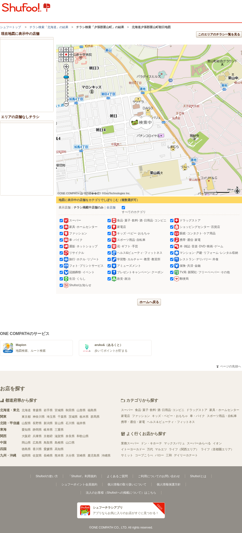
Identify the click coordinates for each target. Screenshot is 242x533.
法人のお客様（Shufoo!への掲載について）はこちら (121, 492)
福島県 (92, 410)
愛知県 (26, 429)
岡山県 (26, 442)
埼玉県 (51, 416)
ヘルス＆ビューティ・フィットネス (171, 422)
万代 (150, 449)
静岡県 (37, 429)
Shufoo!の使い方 (47, 476)
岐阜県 (48, 429)
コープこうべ (144, 455)
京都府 (48, 436)
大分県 (70, 455)
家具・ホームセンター (224, 410)
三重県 (59, 429)
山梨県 (26, 423)
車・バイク (197, 416)
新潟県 (48, 423)
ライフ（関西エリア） (184, 449)
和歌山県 (83, 436)
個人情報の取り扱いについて (127, 484)
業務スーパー (130, 443)
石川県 (70, 423)
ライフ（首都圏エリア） (217, 449)
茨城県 (73, 416)
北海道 (26, 410)
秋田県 (70, 410)
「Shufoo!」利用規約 (82, 476)
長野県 (37, 423)
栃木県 (84, 416)
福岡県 (26, 455)
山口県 (70, 442)
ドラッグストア (196, 410)
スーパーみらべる (199, 443)
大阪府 (26, 436)
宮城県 (59, 410)
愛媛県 (48, 449)
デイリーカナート (186, 455)
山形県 (81, 410)
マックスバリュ (174, 443)
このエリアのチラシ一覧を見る (219, 34)
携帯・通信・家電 (133, 422)
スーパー (127, 410)
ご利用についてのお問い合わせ (159, 476)
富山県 (59, 423)
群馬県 (95, 416)
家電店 (125, 416)
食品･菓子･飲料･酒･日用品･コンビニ (159, 410)
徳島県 (26, 449)
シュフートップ (10, 27)
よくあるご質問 (117, 476)
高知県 (59, 449)
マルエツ (161, 449)
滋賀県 (59, 436)
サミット (127, 455)
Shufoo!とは (198, 476)
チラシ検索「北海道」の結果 (48, 27)
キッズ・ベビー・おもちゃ (170, 416)
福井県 (81, 423)
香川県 (37, 449)
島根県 (59, 442)
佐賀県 (37, 455)
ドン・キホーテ (151, 443)
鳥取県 (48, 442)
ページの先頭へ (229, 366)
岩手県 (48, 410)
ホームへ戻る (149, 302)
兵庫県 (37, 436)
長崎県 (48, 455)
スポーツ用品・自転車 (222, 416)
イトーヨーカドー (133, 449)
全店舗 (111, 207)
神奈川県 (39, 416)
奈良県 (70, 436)
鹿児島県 (94, 455)
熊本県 (59, 455)
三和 (169, 455)
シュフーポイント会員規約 (79, 484)
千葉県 (62, 416)
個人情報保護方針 (169, 484)
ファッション (141, 416)
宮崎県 (81, 455)
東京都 (26, 416)
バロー (159, 455)
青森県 (37, 410)
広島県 (37, 442)
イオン (217, 443)
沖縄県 (106, 455)
